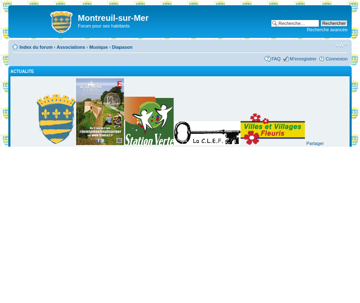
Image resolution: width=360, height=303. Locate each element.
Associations (71, 47)
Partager (315, 143)
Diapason (122, 47)
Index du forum (36, 47)
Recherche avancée (327, 29)
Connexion (336, 58)
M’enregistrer (303, 58)
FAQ (276, 58)
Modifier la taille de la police (341, 45)
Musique (98, 47)
